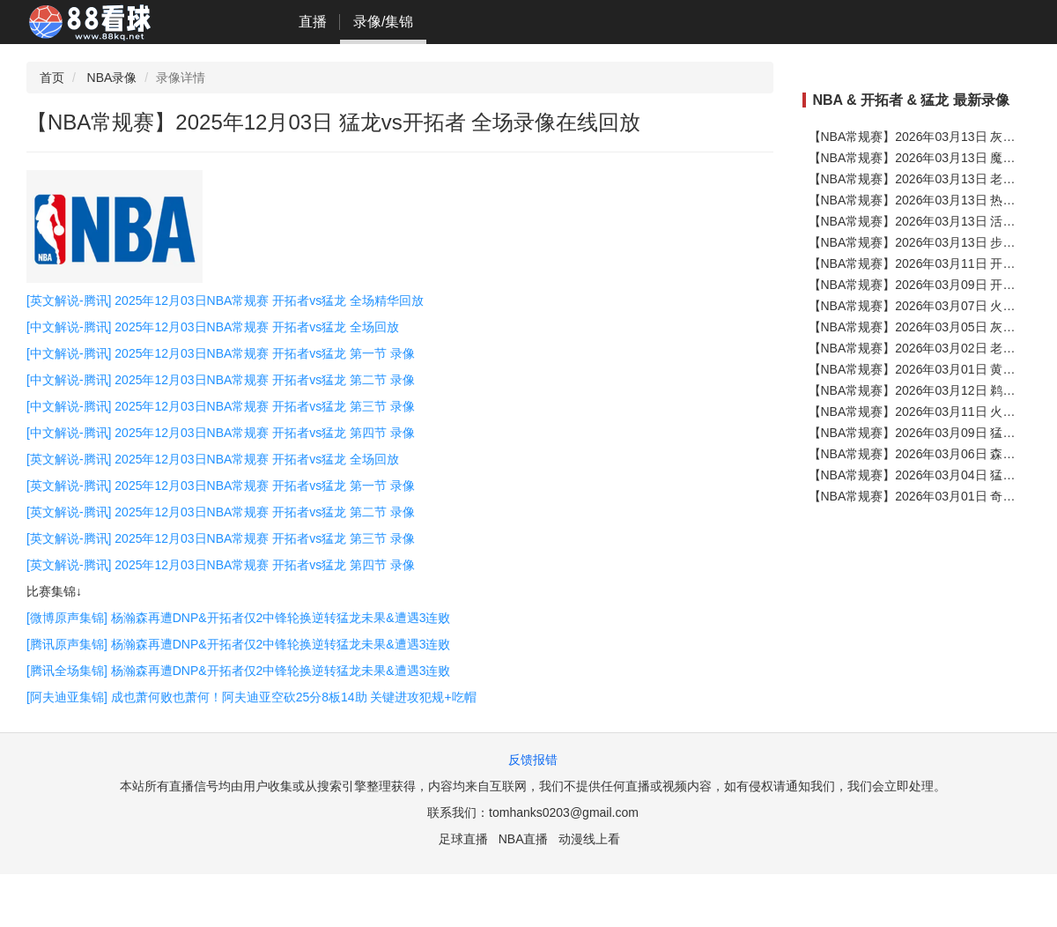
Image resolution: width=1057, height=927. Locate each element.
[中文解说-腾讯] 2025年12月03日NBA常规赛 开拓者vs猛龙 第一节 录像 (220, 353)
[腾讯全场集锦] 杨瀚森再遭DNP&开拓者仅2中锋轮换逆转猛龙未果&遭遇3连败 (238, 671)
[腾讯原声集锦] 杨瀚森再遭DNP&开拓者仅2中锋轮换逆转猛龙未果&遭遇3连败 (238, 644)
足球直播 (463, 839)
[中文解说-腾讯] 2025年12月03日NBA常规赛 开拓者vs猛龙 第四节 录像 (220, 433)
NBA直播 (524, 839)
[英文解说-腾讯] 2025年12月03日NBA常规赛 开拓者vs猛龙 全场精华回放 (225, 300)
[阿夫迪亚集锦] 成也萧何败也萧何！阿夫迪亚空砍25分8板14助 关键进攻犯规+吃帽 (251, 697)
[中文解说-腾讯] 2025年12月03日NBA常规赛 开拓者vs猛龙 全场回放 (212, 327)
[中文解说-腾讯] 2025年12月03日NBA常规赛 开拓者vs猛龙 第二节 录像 (220, 380)
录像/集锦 (383, 21)
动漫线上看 (589, 839)
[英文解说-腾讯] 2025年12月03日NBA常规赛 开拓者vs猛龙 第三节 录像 (220, 538)
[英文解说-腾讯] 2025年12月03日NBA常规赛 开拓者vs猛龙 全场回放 (212, 459)
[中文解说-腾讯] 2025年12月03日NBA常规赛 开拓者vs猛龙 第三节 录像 (220, 406)
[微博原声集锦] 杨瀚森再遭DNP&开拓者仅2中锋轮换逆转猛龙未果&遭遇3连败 (238, 618)
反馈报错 (533, 760)
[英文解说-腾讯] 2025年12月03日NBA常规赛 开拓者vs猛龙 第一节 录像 (220, 485)
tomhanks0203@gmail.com (564, 812)
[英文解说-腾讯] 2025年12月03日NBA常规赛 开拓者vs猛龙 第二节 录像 (220, 512)
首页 (52, 77)
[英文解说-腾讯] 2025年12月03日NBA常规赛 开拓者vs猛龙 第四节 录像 (220, 565)
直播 (313, 21)
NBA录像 (112, 77)
